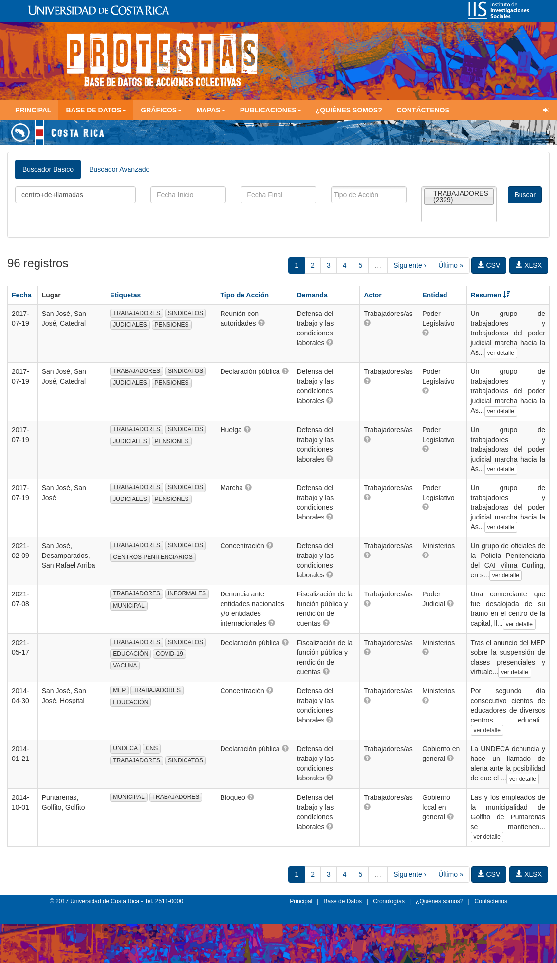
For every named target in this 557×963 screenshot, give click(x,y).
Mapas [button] (210, 110)
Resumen (490, 295)
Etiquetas (125, 295)
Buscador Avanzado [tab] (119, 169)
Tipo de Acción (244, 295)
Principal (33, 110)
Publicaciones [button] (270, 110)
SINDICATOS (185, 313)
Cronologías (389, 901)
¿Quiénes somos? (349, 110)
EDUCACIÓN (130, 653)
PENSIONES (172, 324)
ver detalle (500, 353)
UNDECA (125, 748)
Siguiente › (409, 265)
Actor (373, 295)
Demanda (312, 295)
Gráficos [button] (161, 110)
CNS (152, 748)
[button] (261, 322)
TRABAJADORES (136, 313)
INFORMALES (187, 593)
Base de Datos (342, 901)
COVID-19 (169, 653)
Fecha (21, 295)
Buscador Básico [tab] (48, 169)
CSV (489, 265)
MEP (119, 690)
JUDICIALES (130, 324)
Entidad (434, 295)
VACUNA (125, 665)
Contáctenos (423, 110)
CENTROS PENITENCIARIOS (152, 557)
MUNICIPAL (128, 605)
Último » (450, 265)
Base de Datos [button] (96, 110)
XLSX (529, 265)
